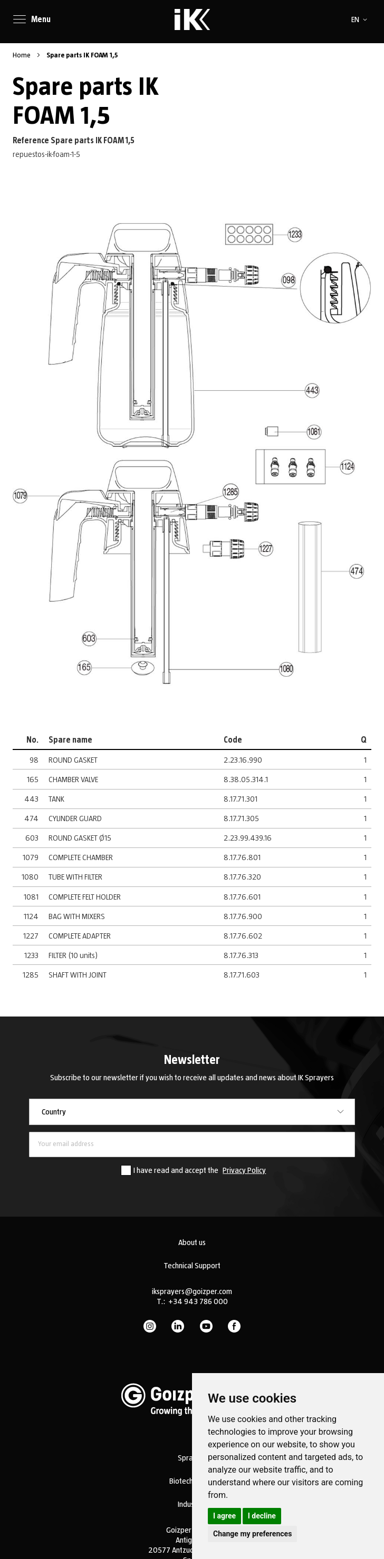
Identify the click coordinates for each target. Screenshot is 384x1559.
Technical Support (192, 1265)
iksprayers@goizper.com (192, 1291)
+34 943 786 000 (198, 1301)
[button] (361, 19)
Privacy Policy (244, 1170)
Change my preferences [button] (252, 1534)
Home (22, 55)
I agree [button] (224, 1516)
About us (192, 1242)
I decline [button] (262, 1516)
